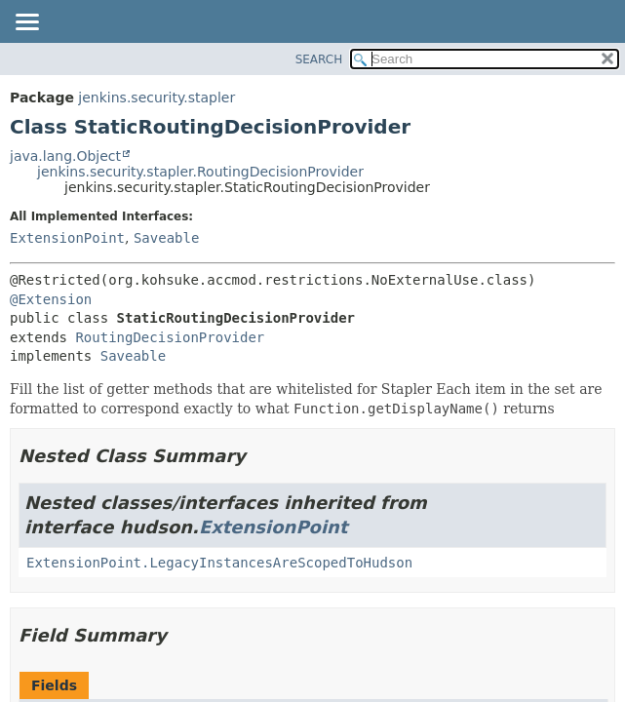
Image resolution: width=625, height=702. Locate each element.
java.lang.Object (65, 156)
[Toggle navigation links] (26, 23)
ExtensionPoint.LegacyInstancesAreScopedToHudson (219, 562)
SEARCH (319, 59)
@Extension (51, 299)
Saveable (166, 238)
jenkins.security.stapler (156, 97)
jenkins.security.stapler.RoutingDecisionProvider (200, 171)
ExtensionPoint (67, 238)
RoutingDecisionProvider (169, 337)
